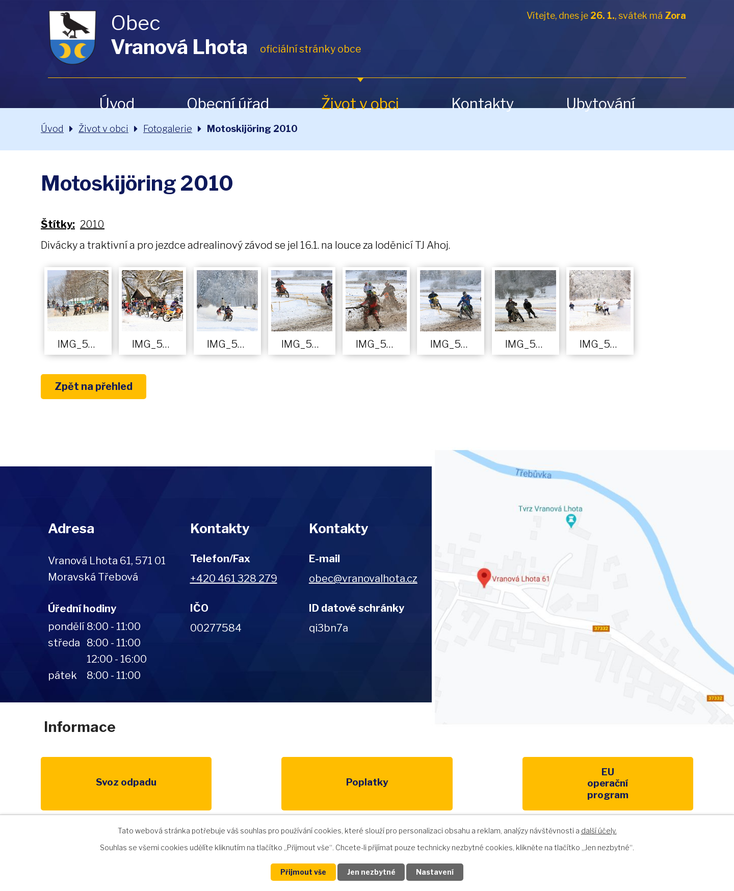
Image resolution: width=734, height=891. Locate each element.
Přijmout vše (301, 872)
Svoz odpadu (85, 785)
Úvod (117, 104)
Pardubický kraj (648, 785)
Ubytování (600, 104)
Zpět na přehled (96, 387)
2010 (92, 224)
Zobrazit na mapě (583, 587)
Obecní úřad (228, 104)
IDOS (555, 785)
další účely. (599, 830)
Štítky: (58, 224)
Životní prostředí (366, 790)
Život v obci (360, 104)
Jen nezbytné (371, 872)
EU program (273, 784)
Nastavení (437, 872)
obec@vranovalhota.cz (363, 578)
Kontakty (482, 104)
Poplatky (179, 785)
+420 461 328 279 (233, 578)
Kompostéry (460, 785)
